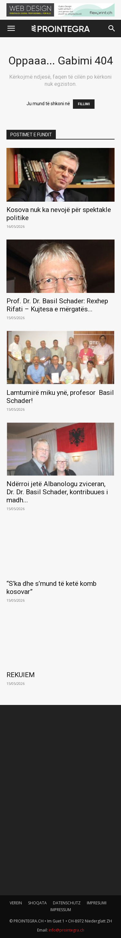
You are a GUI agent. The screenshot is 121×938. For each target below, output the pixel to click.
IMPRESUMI (96, 903)
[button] (11, 28)
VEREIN (16, 903)
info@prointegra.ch (66, 930)
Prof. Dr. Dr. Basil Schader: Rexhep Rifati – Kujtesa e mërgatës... (57, 305)
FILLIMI (84, 104)
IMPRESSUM (60, 909)
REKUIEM (20, 675)
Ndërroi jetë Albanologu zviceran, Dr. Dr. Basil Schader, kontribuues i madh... (57, 492)
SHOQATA (37, 903)
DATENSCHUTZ (67, 903)
